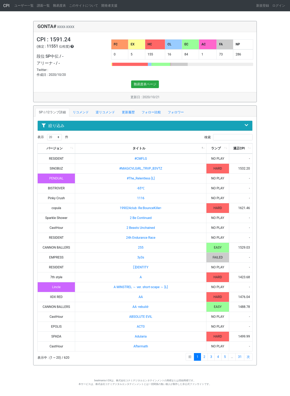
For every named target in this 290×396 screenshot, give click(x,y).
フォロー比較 (151, 112)
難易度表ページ (145, 84)
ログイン (278, 5)
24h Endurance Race (140, 238)
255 (140, 247)
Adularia (141, 336)
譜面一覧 (43, 5)
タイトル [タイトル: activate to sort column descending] (139, 148)
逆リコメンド (105, 112)
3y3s (140, 257)
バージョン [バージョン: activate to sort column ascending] (55, 148)
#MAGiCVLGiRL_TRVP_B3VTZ (140, 168)
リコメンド (81, 112)
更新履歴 (128, 112)
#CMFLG (141, 158)
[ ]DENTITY (140, 267)
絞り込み (145, 125)
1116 (140, 198)
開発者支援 (109, 5)
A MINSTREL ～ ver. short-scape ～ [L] (141, 287)
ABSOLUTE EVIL (140, 317)
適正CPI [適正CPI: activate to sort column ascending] (239, 148)
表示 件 (52, 137)
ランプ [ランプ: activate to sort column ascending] (216, 148)
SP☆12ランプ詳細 (52, 112)
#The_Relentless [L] (141, 178)
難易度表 (59, 5)
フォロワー (176, 112)
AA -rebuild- (141, 307)
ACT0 (141, 326)
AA (141, 297)
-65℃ (141, 188)
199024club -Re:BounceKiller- (141, 208)
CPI (6, 5)
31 (240, 357)
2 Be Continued (141, 218)
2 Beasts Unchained (140, 228)
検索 (228, 137)
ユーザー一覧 (24, 5)
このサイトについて (83, 5)
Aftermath (141, 346)
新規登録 (262, 5)
